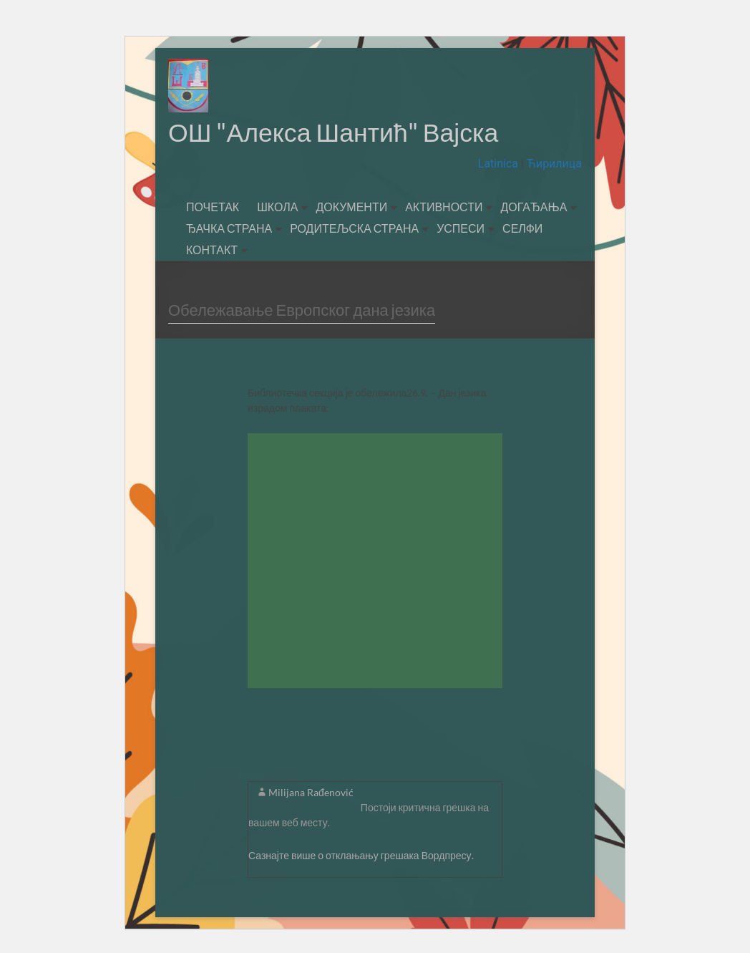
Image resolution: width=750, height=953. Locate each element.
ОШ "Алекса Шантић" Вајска (334, 132)
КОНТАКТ (212, 250)
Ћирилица (553, 164)
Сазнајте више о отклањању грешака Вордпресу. (361, 856)
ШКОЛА (277, 207)
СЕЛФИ (522, 229)
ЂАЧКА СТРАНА (229, 229)
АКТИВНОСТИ (443, 207)
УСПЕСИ (460, 229)
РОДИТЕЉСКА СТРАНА (354, 229)
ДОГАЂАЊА (533, 207)
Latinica (499, 164)
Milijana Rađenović (311, 793)
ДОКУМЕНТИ (351, 207)
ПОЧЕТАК (212, 207)
